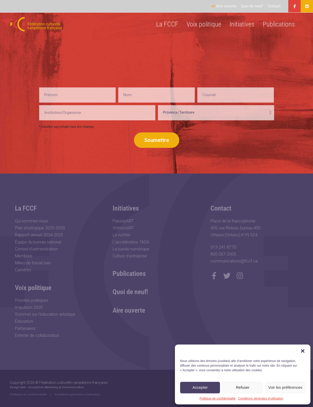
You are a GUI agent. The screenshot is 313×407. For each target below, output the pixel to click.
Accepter (200, 387)
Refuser (243, 387)
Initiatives (242, 24)
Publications (279, 24)
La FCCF (167, 24)
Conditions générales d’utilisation (260, 398)
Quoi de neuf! (130, 292)
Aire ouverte (129, 310)
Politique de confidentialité (217, 398)
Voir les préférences (285, 387)
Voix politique (204, 24)
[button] (302, 351)
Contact (220, 208)
